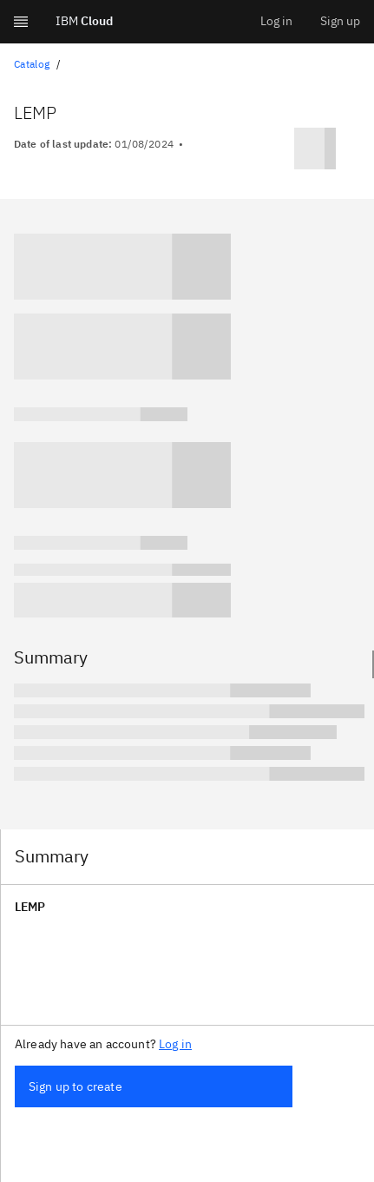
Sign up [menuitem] (340, 21)
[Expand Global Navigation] (21, 21)
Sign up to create (75, 1086)
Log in (175, 1044)
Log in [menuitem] (276, 21)
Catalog (31, 63)
